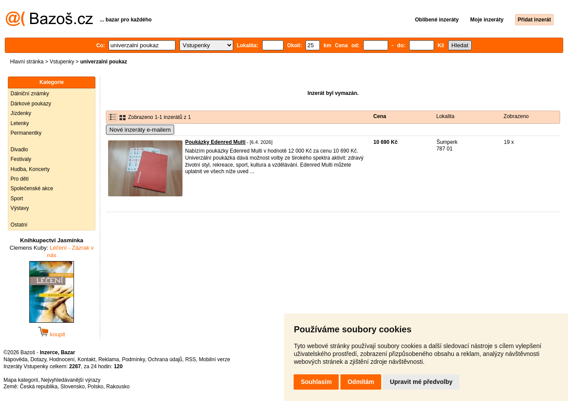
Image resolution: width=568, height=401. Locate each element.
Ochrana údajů (165, 359)
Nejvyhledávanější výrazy (70, 380)
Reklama (108, 359)
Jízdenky (21, 113)
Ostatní (19, 225)
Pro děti (19, 179)
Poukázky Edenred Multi (215, 142)
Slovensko (72, 387)
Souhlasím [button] (316, 381)
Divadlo (19, 149)
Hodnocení (62, 359)
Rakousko (118, 387)
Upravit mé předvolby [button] (421, 381)
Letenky (20, 123)
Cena (379, 116)
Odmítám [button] (360, 381)
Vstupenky (61, 62)
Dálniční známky (30, 94)
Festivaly (21, 159)
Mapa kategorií (21, 380)
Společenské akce (32, 188)
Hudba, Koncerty (30, 169)
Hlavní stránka (27, 62)
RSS (190, 359)
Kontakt (86, 359)
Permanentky (26, 133)
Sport (17, 198)
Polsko (95, 387)
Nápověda (16, 359)
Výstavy (20, 208)
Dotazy (38, 359)
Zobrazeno (516, 116)
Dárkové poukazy (31, 104)
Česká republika (38, 387)
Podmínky (133, 359)
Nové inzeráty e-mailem (140, 129)
